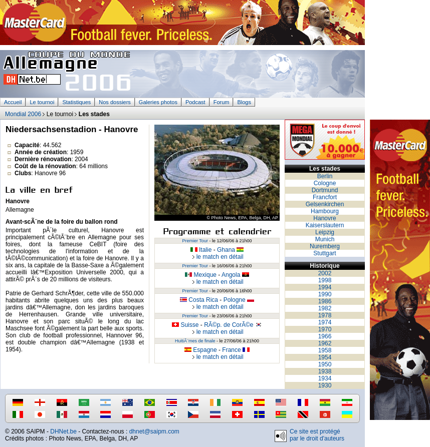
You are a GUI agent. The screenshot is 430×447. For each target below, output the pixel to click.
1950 (325, 364)
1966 (325, 336)
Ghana (230, 249)
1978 (325, 315)
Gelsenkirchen (325, 204)
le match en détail (216, 256)
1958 (325, 350)
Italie (201, 249)
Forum (221, 102)
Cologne (325, 183)
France (236, 349)
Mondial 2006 (23, 114)
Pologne (239, 299)
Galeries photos (158, 102)
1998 (325, 280)
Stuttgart (324, 253)
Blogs (244, 102)
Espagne (200, 349)
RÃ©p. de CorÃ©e (233, 324)
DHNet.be (63, 431)
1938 (325, 371)
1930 (325, 385)
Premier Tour (195, 240)
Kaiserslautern (325, 225)
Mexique (201, 274)
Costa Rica (199, 299)
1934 (325, 378)
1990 (325, 294)
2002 (325, 273)
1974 (325, 322)
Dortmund (325, 190)
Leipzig (324, 232)
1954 (325, 357)
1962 (325, 343)
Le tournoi (42, 102)
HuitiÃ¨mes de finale (195, 340)
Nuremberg (325, 246)
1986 (325, 301)
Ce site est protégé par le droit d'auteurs (317, 435)
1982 (325, 308)
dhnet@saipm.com (154, 431)
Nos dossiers (115, 102)
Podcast (195, 102)
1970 (325, 329)
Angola (235, 274)
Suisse (185, 324)
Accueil (13, 102)
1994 (325, 287)
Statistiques (76, 102)
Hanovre (324, 218)
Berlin (325, 176)
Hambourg (325, 211)
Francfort (325, 197)
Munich (325, 239)
